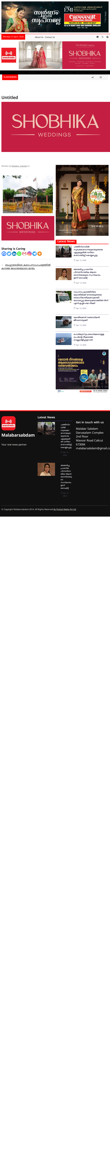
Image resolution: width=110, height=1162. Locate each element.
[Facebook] (4, 253)
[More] (39, 253)
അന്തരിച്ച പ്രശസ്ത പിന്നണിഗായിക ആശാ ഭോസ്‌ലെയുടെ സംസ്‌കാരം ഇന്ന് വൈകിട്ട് (66, 476)
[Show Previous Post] (97, 77)
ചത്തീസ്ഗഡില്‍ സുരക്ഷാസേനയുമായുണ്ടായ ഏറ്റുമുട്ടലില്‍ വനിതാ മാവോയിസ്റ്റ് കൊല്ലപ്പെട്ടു (66, 436)
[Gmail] (24, 253)
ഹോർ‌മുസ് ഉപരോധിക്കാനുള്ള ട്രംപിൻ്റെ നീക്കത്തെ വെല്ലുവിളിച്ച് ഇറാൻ (89, 337)
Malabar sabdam (20, 166)
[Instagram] (29, 253)
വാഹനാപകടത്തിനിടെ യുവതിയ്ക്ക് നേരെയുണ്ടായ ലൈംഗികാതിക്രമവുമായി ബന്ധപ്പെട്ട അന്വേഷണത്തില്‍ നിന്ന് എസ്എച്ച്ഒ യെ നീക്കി (91, 298)
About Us (39, 37)
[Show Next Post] (104, 77)
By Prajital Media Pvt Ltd (65, 509)
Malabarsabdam (18, 435)
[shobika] (62, 55)
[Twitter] (9, 253)
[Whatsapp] (19, 253)
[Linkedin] (14, 253)
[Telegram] (34, 253)
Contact (48, 37)
